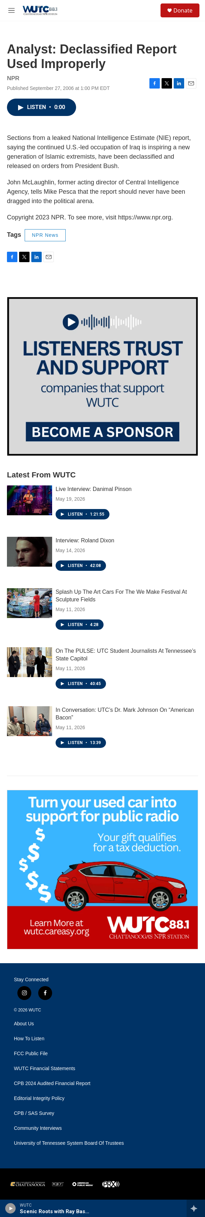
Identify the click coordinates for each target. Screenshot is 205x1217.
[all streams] (196, 1208)
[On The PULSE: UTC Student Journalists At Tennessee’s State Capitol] (29, 662)
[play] (10, 1208)
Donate (182, 10)
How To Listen (29, 1038)
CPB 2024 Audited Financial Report (52, 1083)
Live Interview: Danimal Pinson (94, 489)
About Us (24, 1023)
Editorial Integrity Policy (39, 1098)
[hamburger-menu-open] (12, 10)
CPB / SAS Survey (34, 1113)
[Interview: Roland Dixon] (29, 552)
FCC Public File (31, 1053)
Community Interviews (38, 1128)
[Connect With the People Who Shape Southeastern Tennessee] (102, 376)
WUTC (34, 1010)
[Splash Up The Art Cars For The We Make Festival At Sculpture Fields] (29, 603)
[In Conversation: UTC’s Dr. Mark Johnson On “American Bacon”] (29, 721)
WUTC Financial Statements (44, 1068)
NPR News (45, 235)
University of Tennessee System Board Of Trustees (69, 1143)
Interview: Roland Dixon (85, 540)
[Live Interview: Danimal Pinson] (29, 500)
